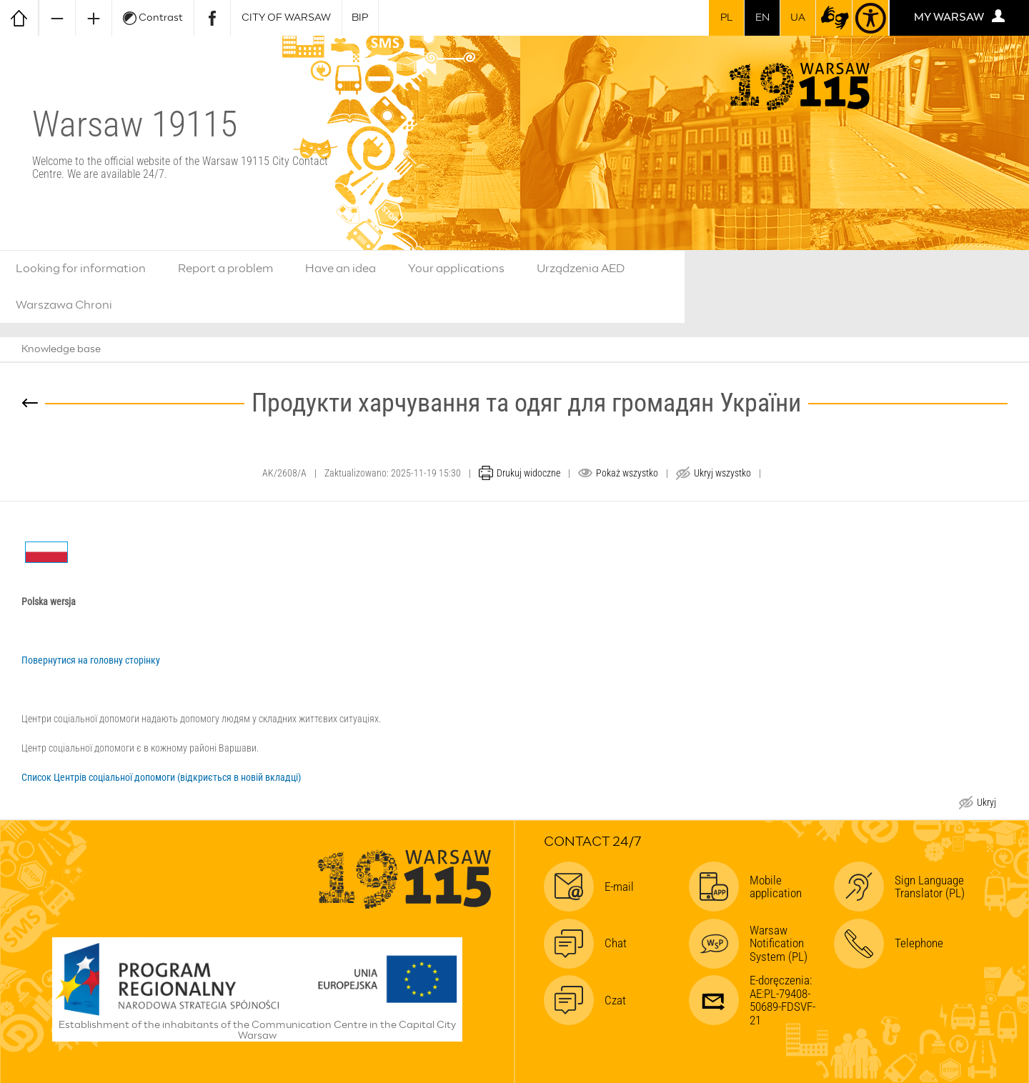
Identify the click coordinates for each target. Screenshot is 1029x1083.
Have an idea (340, 268)
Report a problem (225, 268)
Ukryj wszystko (722, 473)
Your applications (456, 268)
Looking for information (81, 268)
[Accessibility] (870, 18)
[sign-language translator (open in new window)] (834, 18)
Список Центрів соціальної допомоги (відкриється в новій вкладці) (161, 777)
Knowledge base (61, 349)
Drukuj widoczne (528, 473)
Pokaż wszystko (627, 473)
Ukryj (986, 804)
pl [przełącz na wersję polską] (726, 18)
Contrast (153, 18)
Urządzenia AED (581, 268)
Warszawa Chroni (64, 305)
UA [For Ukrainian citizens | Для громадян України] (797, 18)
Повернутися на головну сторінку (90, 660)
